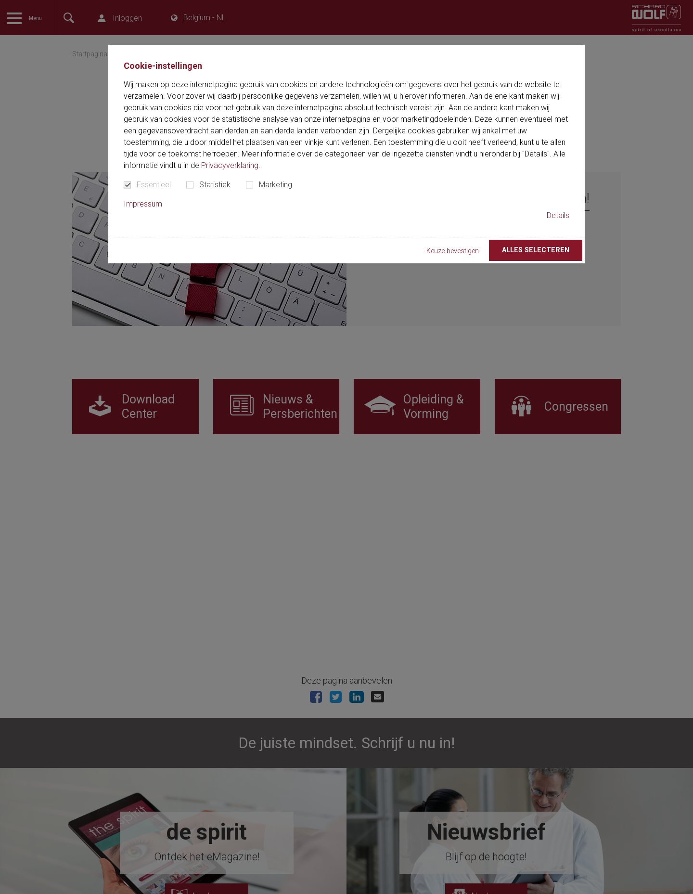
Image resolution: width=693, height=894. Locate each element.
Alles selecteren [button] (535, 250)
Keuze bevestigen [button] (452, 251)
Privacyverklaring (229, 165)
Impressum (143, 203)
